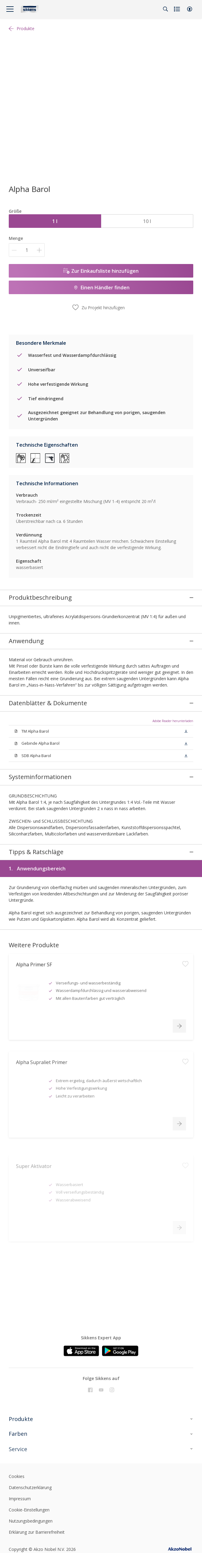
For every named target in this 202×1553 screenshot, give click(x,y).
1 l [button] (54, 221)
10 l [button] (147, 221)
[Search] (165, 9)
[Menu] (10, 9)
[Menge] (27, 250)
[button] (189, 9)
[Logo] (29, 9)
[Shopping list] (177, 9)
